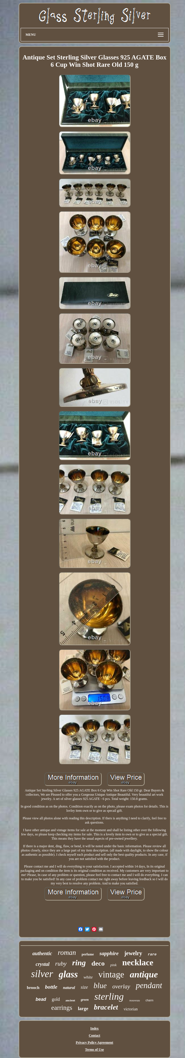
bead (41, 999)
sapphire (109, 953)
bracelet (106, 1007)
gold (56, 999)
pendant (149, 985)
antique (144, 974)
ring (79, 962)
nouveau (134, 1000)
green (85, 1000)
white (88, 977)
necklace (137, 962)
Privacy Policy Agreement (94, 1042)
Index (94, 1028)
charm (149, 1000)
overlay (121, 986)
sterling (109, 996)
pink (113, 965)
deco (98, 963)
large (83, 1008)
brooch (33, 987)
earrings (61, 1007)
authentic (42, 953)
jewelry (133, 953)
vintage (111, 974)
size (84, 987)
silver (42, 973)
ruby (60, 963)
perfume (88, 954)
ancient (70, 1000)
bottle (51, 987)
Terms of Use (94, 1050)
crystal (42, 964)
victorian (131, 1009)
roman (67, 952)
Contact (94, 1035)
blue (100, 985)
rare (152, 954)
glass (68, 974)
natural (69, 988)
